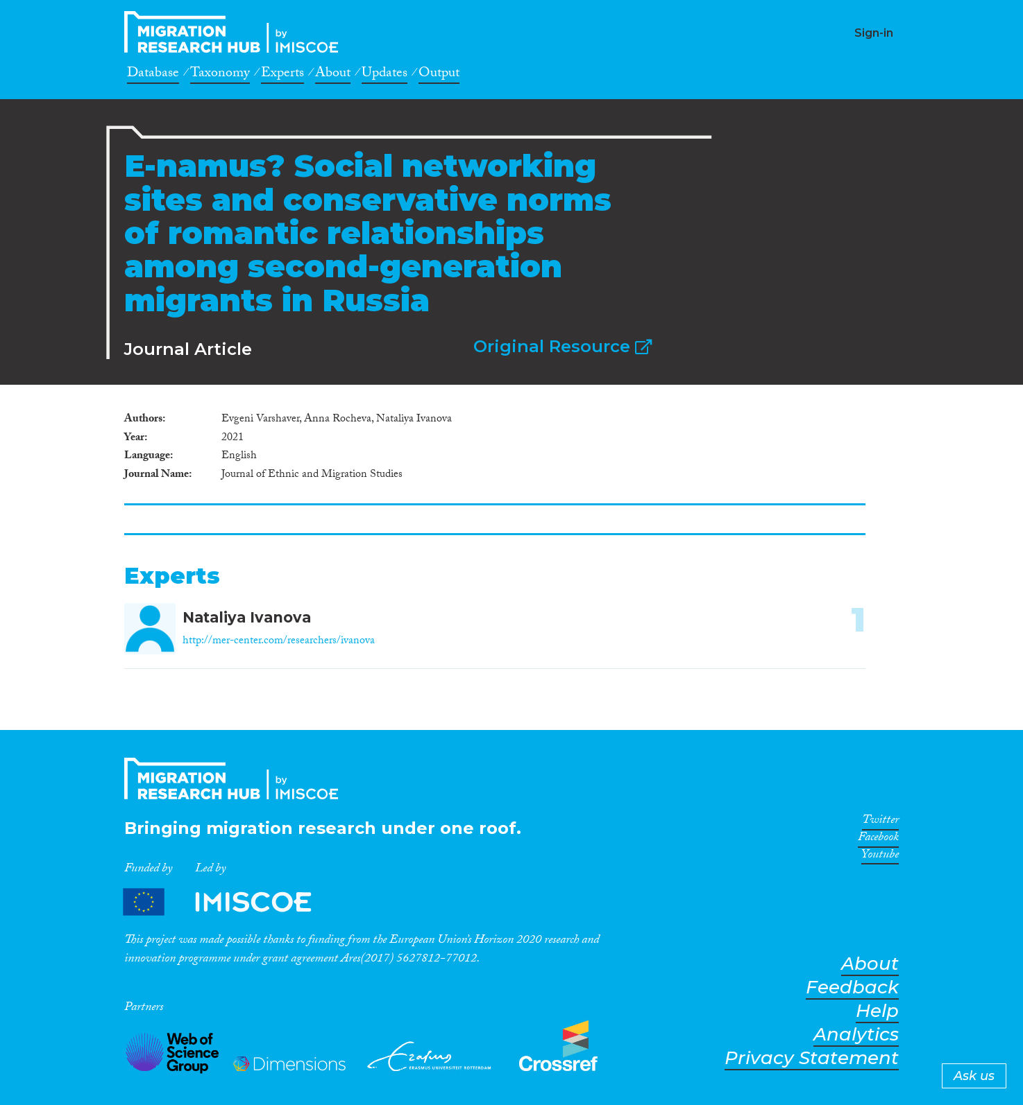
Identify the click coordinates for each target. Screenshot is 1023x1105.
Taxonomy (220, 75)
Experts (282, 75)
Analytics (856, 1034)
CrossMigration (235, 32)
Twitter (880, 822)
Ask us (974, 1076)
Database (153, 75)
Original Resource (562, 346)
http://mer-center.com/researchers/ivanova (279, 641)
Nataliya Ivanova (247, 617)
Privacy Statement (812, 1058)
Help (877, 1011)
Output (438, 75)
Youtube (880, 857)
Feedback (852, 987)
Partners (229, 902)
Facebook (878, 839)
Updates (384, 75)
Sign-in (873, 33)
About (332, 75)
